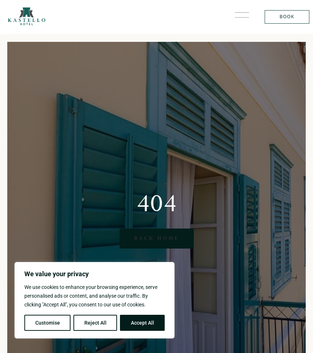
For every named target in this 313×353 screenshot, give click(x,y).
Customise (47, 323)
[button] (242, 16)
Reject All (95, 323)
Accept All (142, 323)
